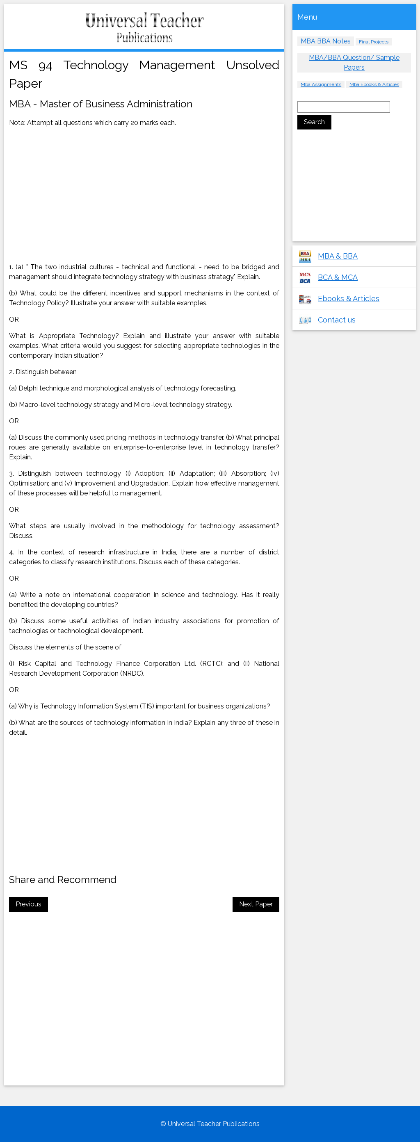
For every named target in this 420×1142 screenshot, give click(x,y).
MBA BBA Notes (326, 41)
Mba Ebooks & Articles (374, 84)
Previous (28, 904)
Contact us (337, 320)
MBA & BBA (338, 256)
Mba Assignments (321, 84)
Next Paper (256, 904)
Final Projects (373, 42)
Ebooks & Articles (348, 298)
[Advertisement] (78, 194)
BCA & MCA (338, 277)
